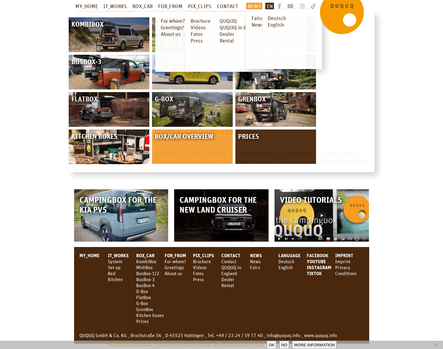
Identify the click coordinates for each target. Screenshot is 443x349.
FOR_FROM (170, 6)
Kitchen (115, 279)
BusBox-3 (145, 279)
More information (314, 345)
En (270, 6)
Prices (142, 321)
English (285, 267)
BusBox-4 (145, 285)
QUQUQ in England (231, 270)
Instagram (319, 267)
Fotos (198, 273)
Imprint (344, 255)
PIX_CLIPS (199, 6)
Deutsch (286, 261)
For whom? (175, 261)
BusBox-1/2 (147, 273)
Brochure (202, 261)
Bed (112, 273)
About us (173, 273)
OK (272, 345)
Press (198, 279)
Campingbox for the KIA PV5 (118, 204)
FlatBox (143, 297)
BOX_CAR (142, 6)
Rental (227, 285)
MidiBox (144, 267)
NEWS (254, 6)
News (256, 255)
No (284, 345)
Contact (228, 261)
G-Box (142, 303)
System (115, 261)
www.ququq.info (320, 335)
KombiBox (146, 261)
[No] (436, 345)
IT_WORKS (115, 6)
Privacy (342, 267)
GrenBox (144, 309)
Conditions (346, 273)
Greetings (174, 267)
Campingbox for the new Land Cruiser (218, 204)
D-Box (142, 291)
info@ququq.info (283, 335)
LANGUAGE (289, 255)
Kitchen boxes (150, 315)
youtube (316, 261)
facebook (317, 255)
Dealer (227, 279)
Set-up (114, 267)
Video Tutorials (311, 200)
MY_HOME (86, 6)
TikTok (314, 273)
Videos (200, 267)
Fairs (255, 267)
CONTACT (227, 6)
